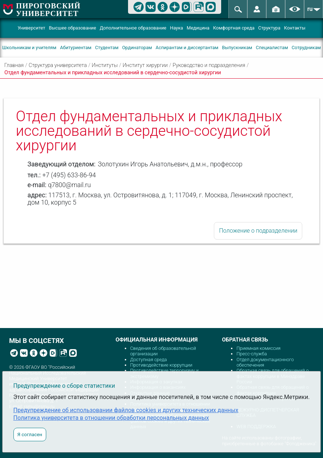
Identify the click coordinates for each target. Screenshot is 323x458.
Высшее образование (72, 28)
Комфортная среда (234, 28)
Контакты (295, 28)
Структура (269, 28)
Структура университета (58, 65)
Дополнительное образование (133, 28)
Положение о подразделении (258, 230)
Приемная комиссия (258, 348)
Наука (176, 28)
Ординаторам (137, 47)
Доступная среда (148, 359)
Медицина (198, 28)
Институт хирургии (145, 65)
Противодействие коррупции (161, 365)
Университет (31, 28)
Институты (104, 65)
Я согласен (29, 434)
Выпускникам (237, 47)
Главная (14, 65)
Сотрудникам (306, 47)
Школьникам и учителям (29, 47)
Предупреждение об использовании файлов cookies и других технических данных (126, 410)
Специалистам (272, 47)
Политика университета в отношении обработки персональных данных (111, 417)
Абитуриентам (75, 47)
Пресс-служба (251, 353)
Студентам (107, 47)
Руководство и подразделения (209, 65)
